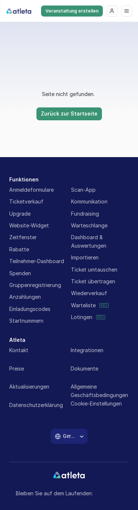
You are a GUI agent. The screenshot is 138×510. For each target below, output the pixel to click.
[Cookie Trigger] (96, 403)
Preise (16, 368)
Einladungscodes (29, 309)
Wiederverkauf (89, 293)
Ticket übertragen (93, 281)
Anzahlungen (25, 297)
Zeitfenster (23, 237)
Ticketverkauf (26, 201)
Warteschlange (89, 225)
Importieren (85, 257)
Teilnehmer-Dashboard (36, 261)
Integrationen (87, 350)
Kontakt (18, 350)
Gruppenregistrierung (35, 285)
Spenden (20, 273)
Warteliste (83, 305)
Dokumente (84, 368)
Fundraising (85, 213)
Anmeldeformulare (31, 190)
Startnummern (26, 321)
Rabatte (19, 249)
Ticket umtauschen (94, 269)
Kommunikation (89, 201)
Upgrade (20, 213)
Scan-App (83, 190)
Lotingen (81, 317)
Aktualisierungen (29, 386)
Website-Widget (29, 225)
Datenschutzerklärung (36, 405)
